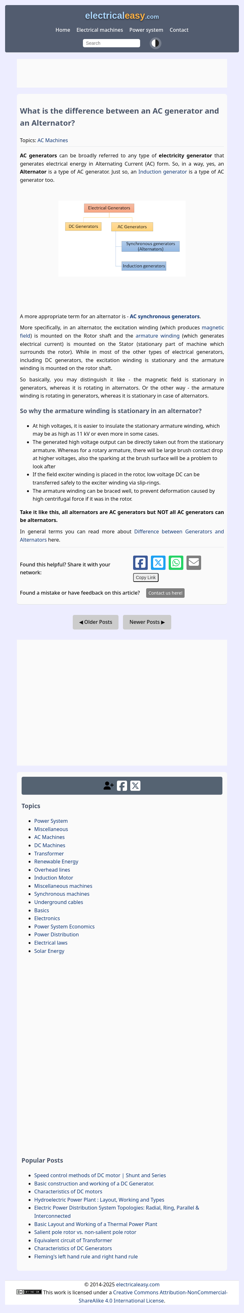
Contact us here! (165, 593)
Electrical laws (51, 942)
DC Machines (49, 845)
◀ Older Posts (95, 621)
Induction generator (163, 171)
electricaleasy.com (138, 1284)
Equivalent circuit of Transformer (73, 1240)
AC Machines (52, 140)
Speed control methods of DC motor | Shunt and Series (100, 1175)
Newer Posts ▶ (147, 621)
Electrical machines (100, 29)
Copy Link (146, 577)
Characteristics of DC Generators (73, 1248)
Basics (41, 910)
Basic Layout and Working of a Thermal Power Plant (95, 1224)
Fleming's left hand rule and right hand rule (86, 1256)
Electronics (47, 918)
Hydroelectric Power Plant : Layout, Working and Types (99, 1199)
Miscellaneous (51, 829)
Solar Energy (49, 950)
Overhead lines (52, 869)
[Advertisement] (122, 73)
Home (63, 29)
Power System (51, 820)
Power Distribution (56, 934)
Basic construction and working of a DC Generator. (94, 1183)
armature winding (158, 335)
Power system (146, 29)
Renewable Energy (56, 861)
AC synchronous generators (165, 316)
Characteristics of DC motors (68, 1191)
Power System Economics (64, 926)
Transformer (49, 853)
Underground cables (58, 902)
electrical (122, 15)
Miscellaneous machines (63, 885)
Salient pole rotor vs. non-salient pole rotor (85, 1232)
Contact (179, 29)
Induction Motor (53, 877)
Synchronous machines (62, 893)
